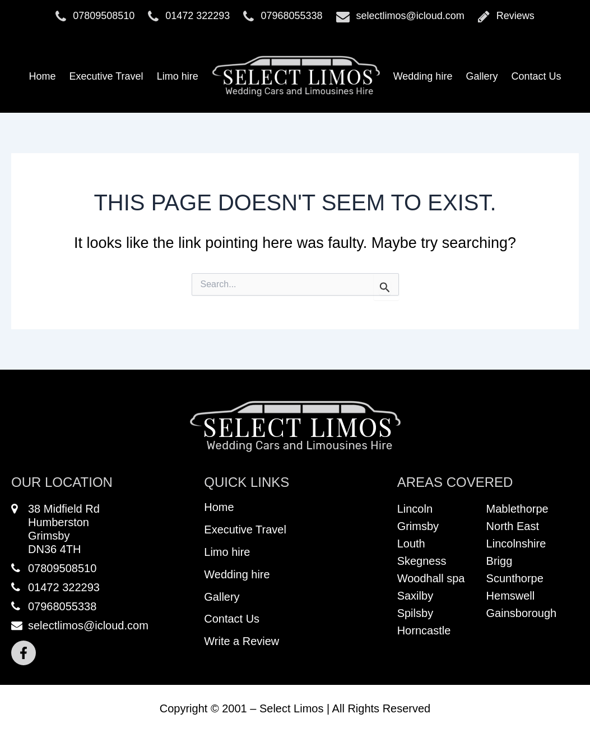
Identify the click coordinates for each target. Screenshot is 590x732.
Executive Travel (106, 76)
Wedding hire (423, 76)
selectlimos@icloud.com (400, 16)
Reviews (506, 16)
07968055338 (282, 16)
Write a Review (241, 642)
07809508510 (94, 16)
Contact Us (536, 76)
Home (42, 76)
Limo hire (177, 76)
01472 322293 (189, 16)
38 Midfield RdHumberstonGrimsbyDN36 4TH (55, 529)
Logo (296, 76)
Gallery (482, 76)
